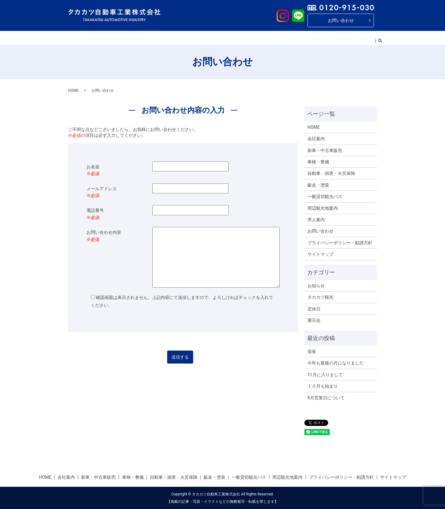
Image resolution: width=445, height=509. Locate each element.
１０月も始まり (322, 386)
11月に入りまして (325, 374)
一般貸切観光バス (285, 37)
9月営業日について (326, 397)
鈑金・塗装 (250, 37)
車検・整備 (167, 37)
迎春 (311, 351)
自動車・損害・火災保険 (331, 173)
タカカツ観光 (320, 297)
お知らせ (316, 285)
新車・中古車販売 (132, 37)
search (375, 38)
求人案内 (355, 37)
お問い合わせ (341, 20)
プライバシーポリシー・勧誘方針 (339, 242)
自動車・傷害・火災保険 (209, 37)
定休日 (313, 308)
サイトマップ (320, 254)
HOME (78, 37)
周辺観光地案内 (325, 37)
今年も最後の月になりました (335, 362)
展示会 (313, 320)
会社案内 (99, 37)
